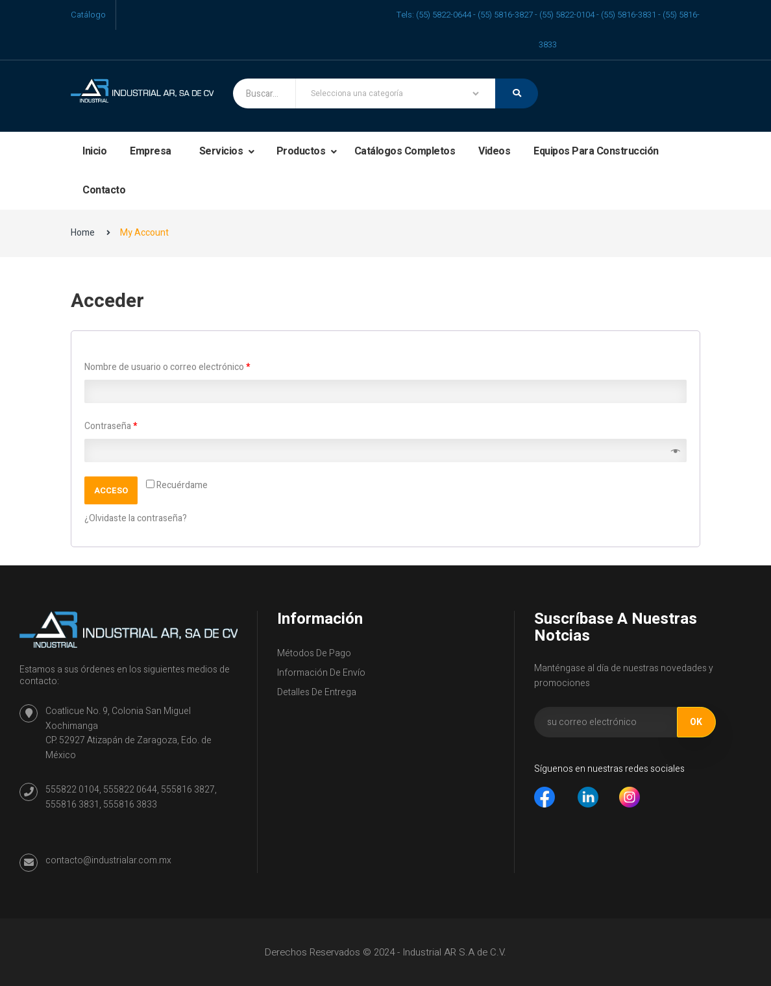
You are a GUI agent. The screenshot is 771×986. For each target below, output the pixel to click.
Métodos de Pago (314, 653)
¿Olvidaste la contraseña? (135, 518)
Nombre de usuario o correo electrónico (167, 367)
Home (83, 233)
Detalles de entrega (316, 692)
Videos (494, 151)
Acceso (111, 490)
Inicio (94, 151)
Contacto (103, 190)
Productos (302, 151)
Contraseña (110, 426)
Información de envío (321, 673)
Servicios (222, 151)
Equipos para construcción (596, 151)
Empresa (150, 151)
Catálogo (88, 14)
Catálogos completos (405, 151)
